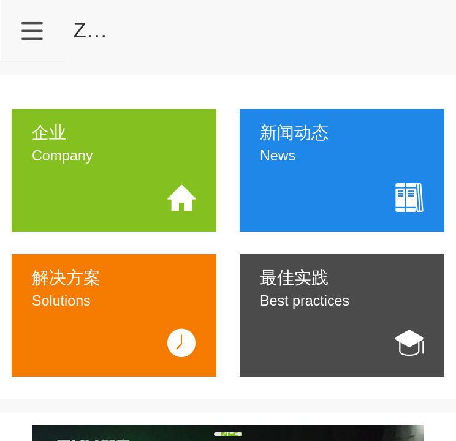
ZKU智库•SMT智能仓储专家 (207, 30)
